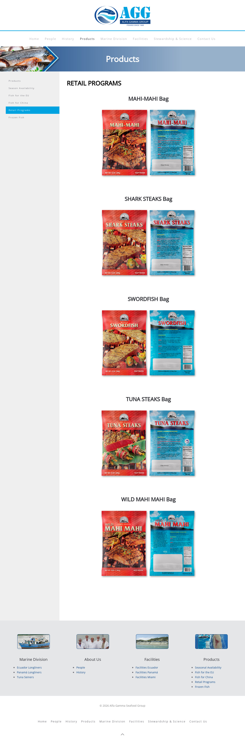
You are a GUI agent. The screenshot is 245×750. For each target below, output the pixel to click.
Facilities (140, 39)
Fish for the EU (19, 95)
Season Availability (22, 88)
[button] (122, 734)
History (68, 39)
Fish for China (18, 102)
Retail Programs (19, 110)
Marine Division (114, 39)
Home (34, 39)
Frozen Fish (16, 117)
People (50, 39)
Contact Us (207, 39)
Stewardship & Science (173, 39)
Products (87, 39)
